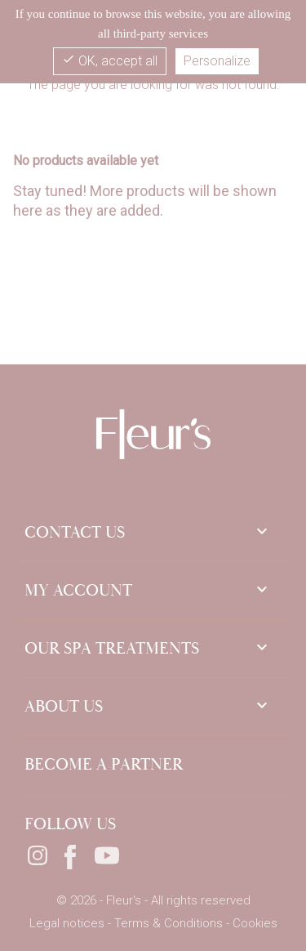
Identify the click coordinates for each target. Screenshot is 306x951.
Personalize (217, 61)
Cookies (255, 923)
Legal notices (68, 923)
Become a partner (103, 764)
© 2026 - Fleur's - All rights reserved (153, 900)
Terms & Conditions (170, 923)
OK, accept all (109, 60)
